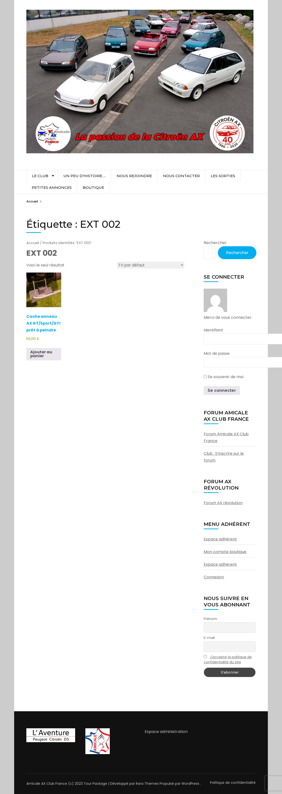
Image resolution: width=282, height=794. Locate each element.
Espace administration (166, 731)
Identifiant (213, 330)
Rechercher (215, 243)
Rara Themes (147, 783)
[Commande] (150, 265)
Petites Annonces (52, 187)
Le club (40, 175)
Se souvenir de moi (223, 377)
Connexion (214, 577)
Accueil (32, 242)
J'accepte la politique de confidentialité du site (228, 660)
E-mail (209, 637)
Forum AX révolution (223, 503)
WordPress (190, 783)
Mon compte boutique (225, 552)
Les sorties (223, 175)
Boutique (93, 187)
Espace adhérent (220, 539)
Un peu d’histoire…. (84, 175)
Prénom (210, 618)
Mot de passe (217, 353)
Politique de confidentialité (233, 782)
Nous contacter (181, 175)
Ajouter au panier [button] (41, 354)
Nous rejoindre (134, 175)
